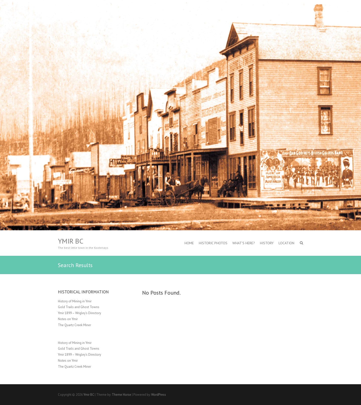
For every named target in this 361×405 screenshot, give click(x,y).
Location (286, 243)
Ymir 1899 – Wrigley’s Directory (79, 313)
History (267, 243)
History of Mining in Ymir (75, 301)
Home (189, 243)
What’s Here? (243, 243)
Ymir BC (70, 241)
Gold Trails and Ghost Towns (78, 307)
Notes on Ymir (68, 319)
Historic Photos (213, 243)
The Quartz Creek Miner (74, 325)
